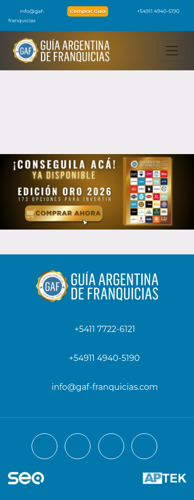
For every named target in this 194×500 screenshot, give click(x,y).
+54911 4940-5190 (153, 11)
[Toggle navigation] (171, 50)
